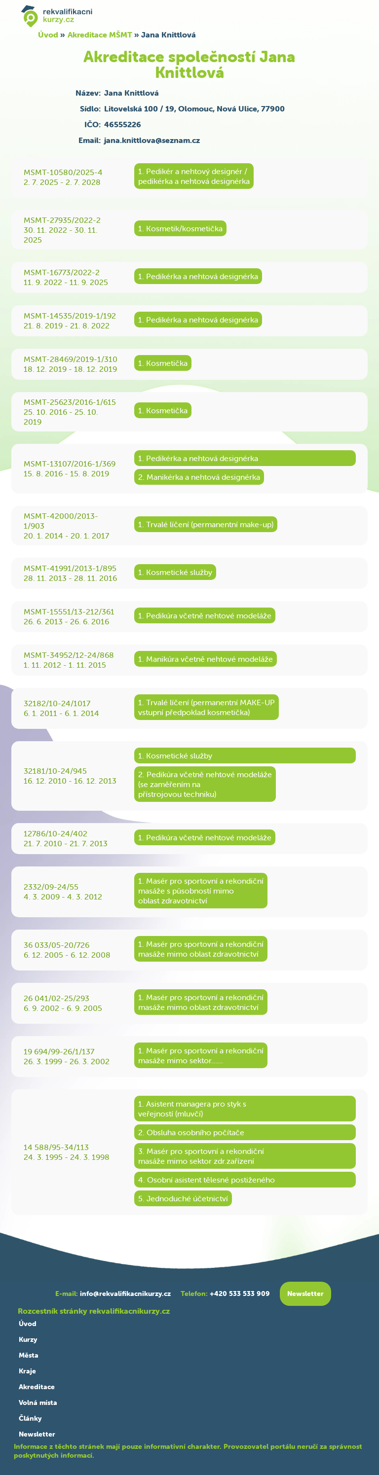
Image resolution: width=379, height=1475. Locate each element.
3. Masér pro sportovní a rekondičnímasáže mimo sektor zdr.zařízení (201, 1156)
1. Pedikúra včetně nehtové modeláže (204, 615)
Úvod (48, 34)
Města (28, 1355)
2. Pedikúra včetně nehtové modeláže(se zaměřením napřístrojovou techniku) (205, 784)
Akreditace (37, 1386)
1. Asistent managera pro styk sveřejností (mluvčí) (192, 1108)
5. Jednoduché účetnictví (183, 1198)
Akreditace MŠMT (100, 34)
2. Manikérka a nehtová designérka (199, 477)
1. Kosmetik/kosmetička (180, 228)
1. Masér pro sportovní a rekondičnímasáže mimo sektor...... (201, 1055)
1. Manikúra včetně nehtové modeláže (205, 659)
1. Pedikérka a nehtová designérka (198, 276)
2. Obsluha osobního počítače (191, 1132)
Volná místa (38, 1402)
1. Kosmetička (163, 363)
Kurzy (28, 1339)
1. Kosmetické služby (175, 572)
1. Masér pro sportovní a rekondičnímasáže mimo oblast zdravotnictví (201, 949)
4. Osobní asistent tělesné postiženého (206, 1180)
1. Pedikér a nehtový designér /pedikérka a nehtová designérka (194, 176)
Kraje (27, 1371)
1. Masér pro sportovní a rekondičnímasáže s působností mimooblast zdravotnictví (201, 890)
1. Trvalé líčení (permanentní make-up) (205, 524)
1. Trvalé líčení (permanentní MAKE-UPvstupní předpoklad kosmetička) (206, 707)
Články (30, 1418)
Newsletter (37, 1434)
